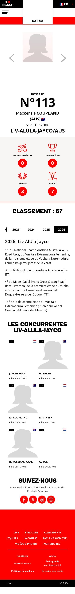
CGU (10, 583)
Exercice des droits (52, 571)
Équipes (12, 538)
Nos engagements (55, 538)
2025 (50, 230)
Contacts (22, 556)
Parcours (31, 532)
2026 (66, 230)
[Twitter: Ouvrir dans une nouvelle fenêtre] (33, 500)
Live (16, 532)
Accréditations (22, 563)
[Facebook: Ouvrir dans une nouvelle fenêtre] (24, 500)
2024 (35, 230)
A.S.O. (52, 556)
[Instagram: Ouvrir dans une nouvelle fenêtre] (51, 500)
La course (30, 538)
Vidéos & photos (26, 544)
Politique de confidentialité (52, 563)
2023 (20, 230)
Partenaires (51, 544)
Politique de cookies (22, 571)
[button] (65, 4)
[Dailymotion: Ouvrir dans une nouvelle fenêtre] (42, 500)
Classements (52, 532)
